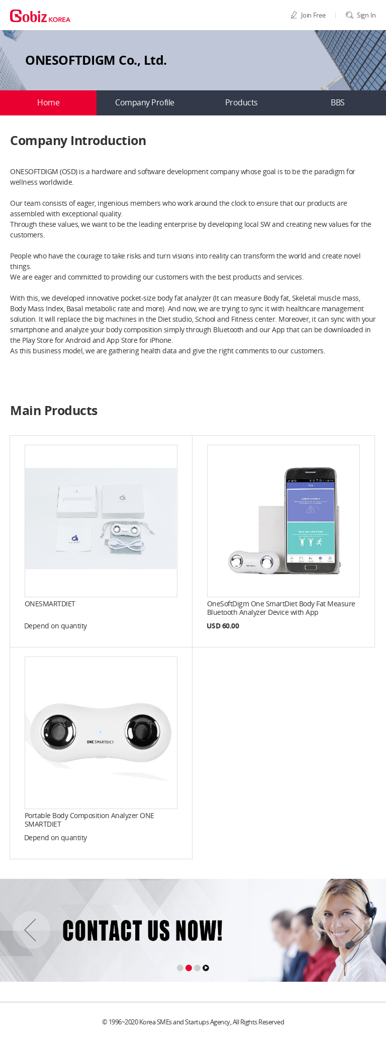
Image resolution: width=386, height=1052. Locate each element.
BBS (338, 103)
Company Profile (144, 103)
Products (241, 103)
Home (48, 103)
